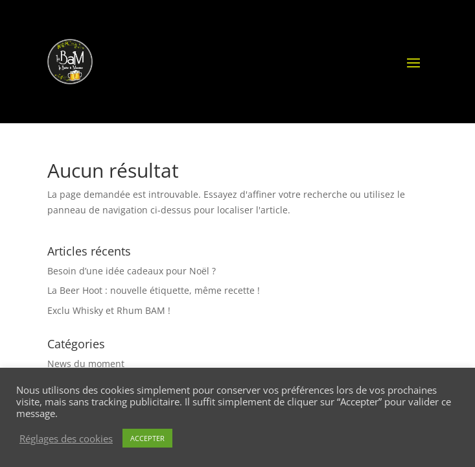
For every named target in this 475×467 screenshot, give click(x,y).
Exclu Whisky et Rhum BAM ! (108, 310)
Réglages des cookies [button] (66, 438)
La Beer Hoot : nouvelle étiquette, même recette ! (153, 290)
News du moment (85, 363)
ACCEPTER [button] (147, 438)
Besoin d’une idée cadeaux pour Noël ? (131, 271)
